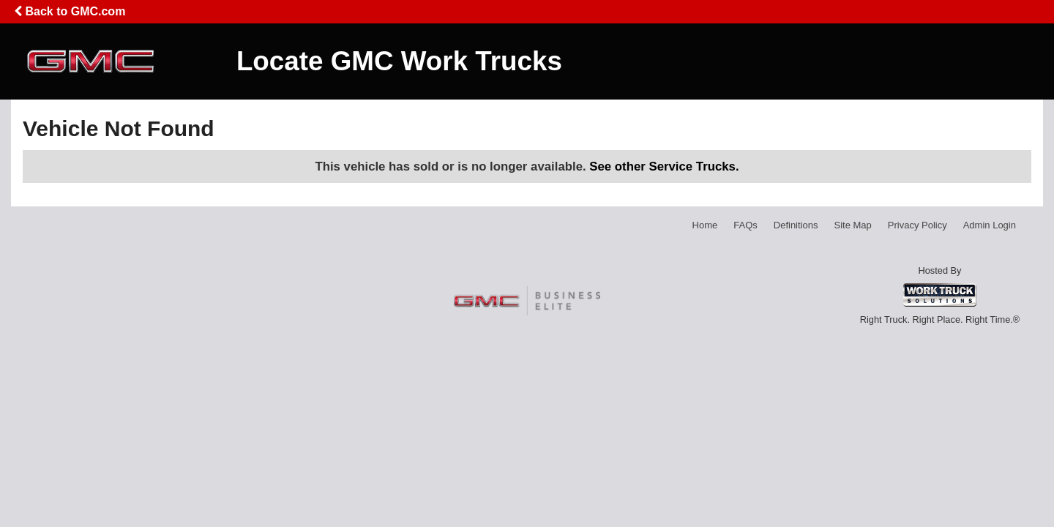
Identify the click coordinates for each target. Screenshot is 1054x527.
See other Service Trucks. (664, 166)
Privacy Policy (917, 225)
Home (705, 225)
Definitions (796, 225)
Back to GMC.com (69, 11)
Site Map (852, 225)
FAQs (745, 225)
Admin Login (989, 225)
